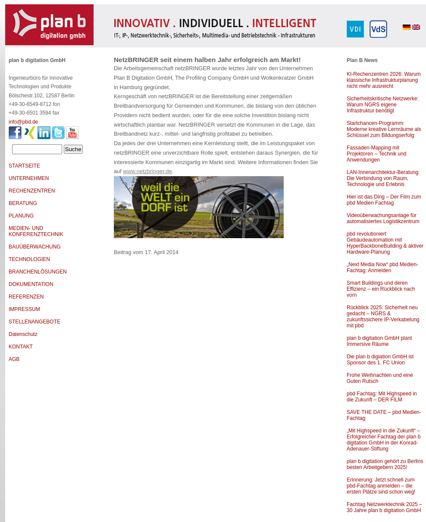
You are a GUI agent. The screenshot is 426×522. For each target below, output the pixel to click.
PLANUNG (21, 216)
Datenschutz (23, 334)
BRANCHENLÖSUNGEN (38, 272)
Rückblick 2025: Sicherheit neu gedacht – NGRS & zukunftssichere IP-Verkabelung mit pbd (383, 316)
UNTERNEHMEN (29, 178)
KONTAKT (21, 347)
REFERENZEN (26, 297)
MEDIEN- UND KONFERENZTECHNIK (36, 231)
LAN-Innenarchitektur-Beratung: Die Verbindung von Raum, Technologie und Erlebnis (383, 178)
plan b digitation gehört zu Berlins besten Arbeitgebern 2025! (385, 464)
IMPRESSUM (24, 309)
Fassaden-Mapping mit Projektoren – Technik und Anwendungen (377, 154)
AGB (14, 359)
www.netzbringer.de (147, 171)
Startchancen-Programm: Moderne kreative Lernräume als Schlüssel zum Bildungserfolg (384, 129)
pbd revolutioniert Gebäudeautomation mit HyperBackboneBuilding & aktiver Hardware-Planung (385, 243)
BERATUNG (23, 203)
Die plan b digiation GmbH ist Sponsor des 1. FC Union (380, 360)
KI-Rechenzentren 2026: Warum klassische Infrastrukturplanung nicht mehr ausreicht (384, 80)
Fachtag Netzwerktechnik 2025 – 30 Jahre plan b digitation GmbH (384, 507)
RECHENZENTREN (32, 191)
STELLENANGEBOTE (34, 322)
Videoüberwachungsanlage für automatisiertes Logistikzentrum (383, 218)
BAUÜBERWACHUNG (35, 247)
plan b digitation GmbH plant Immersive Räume (379, 341)
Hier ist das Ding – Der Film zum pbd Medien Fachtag (384, 200)
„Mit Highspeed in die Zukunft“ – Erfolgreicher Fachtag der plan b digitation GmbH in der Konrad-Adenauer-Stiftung (383, 440)
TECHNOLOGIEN (29, 259)
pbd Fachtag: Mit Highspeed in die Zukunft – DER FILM (382, 397)
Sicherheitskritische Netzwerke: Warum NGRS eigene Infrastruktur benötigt (383, 105)
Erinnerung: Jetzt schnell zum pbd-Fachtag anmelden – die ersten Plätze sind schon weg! (381, 486)
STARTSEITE (24, 166)
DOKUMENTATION (31, 284)
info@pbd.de (23, 122)
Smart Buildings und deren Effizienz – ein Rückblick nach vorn (381, 289)
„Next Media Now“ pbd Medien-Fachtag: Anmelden (382, 267)
